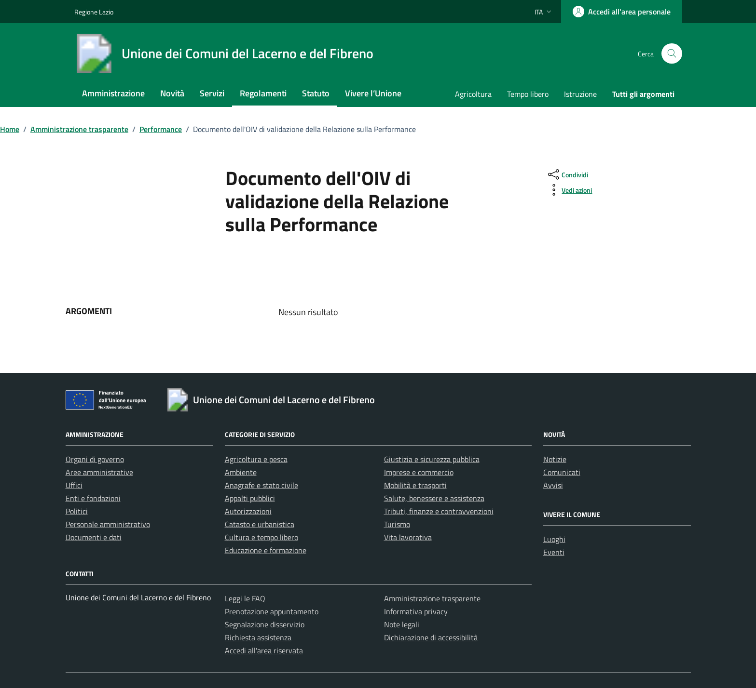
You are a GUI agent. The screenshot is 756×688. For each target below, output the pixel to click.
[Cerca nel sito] (671, 53)
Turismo (397, 524)
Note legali (401, 624)
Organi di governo (95, 459)
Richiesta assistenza (258, 637)
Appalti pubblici (250, 498)
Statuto (316, 93)
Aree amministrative (99, 472)
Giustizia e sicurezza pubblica (432, 459)
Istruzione (580, 94)
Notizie (554, 459)
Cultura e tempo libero (261, 537)
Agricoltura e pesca (256, 459)
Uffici (74, 485)
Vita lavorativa (408, 537)
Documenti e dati (94, 537)
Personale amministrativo (108, 524)
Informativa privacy (416, 611)
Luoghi (554, 539)
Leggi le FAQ (245, 598)
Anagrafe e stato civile (261, 485)
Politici (77, 511)
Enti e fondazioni (93, 498)
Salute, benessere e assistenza (434, 498)
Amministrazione (113, 93)
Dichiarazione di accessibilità (431, 637)
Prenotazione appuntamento (271, 611)
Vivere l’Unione (373, 93)
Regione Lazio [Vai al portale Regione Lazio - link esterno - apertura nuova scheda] (93, 12)
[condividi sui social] (567, 174)
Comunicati (561, 472)
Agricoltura (473, 94)
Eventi (553, 552)
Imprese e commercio (419, 472)
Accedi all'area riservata (264, 650)
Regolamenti (263, 93)
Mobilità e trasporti (415, 485)
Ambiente (241, 472)
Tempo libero (528, 94)
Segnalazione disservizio (264, 624)
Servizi (212, 93)
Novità (172, 93)
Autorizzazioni (248, 511)
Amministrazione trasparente (432, 598)
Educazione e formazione (265, 550)
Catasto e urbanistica (259, 524)
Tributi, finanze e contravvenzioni (439, 511)
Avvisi (553, 485)
